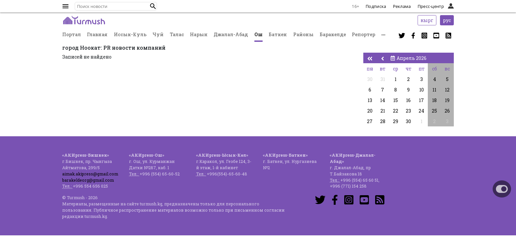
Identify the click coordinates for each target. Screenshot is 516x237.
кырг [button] (427, 20)
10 (421, 90)
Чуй (158, 34)
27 (370, 121)
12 (447, 90)
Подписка (376, 6)
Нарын (199, 34)
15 (395, 100)
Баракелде (333, 34)
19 (447, 100)
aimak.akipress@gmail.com (90, 173)
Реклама (402, 6)
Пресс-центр (431, 6)
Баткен (278, 34)
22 (395, 111)
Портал (71, 34)
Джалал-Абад (231, 34)
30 (370, 79)
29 (395, 121)
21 (382, 111)
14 (382, 100)
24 (421, 111)
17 (421, 100)
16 (408, 100)
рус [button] (447, 20)
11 (434, 90)
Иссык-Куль (130, 34)
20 (370, 111)
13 (370, 100)
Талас (177, 34)
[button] (153, 6)
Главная (97, 34)
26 (447, 111)
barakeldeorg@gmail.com (88, 180)
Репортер (363, 34)
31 (382, 79)
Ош (258, 34)
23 (408, 111)
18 (434, 100)
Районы (303, 34)
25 (434, 111)
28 (382, 121)
